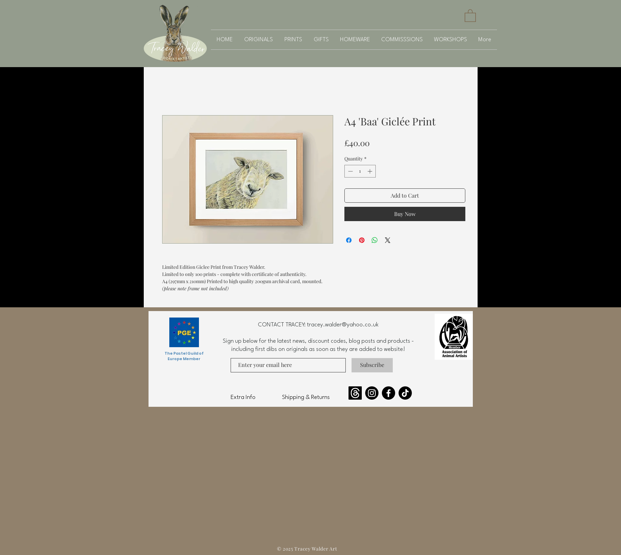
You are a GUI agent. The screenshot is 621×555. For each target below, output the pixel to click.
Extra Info (243, 397)
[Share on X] (388, 240)
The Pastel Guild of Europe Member (184, 356)
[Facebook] (388, 393)
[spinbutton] (360, 171)
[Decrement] (349, 171)
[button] (470, 15)
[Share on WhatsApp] (375, 240)
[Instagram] (371, 393)
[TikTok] (405, 393)
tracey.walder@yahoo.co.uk (342, 325)
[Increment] (370, 171)
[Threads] (355, 393)
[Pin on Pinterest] (362, 240)
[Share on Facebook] (349, 240)
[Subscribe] (372, 365)
